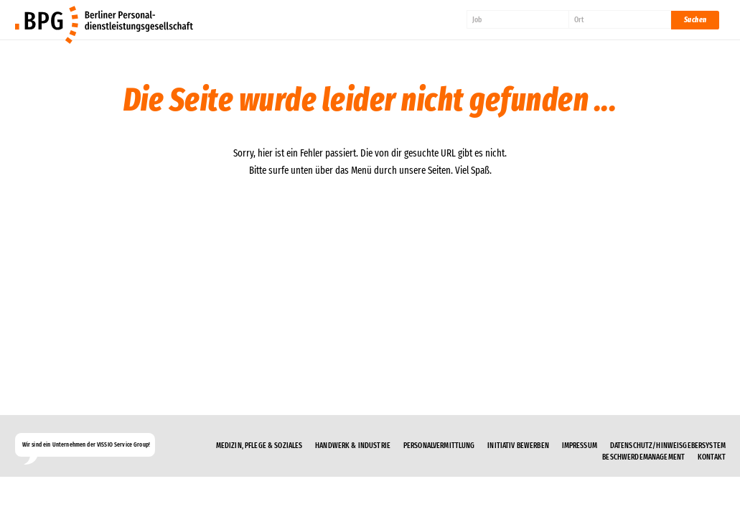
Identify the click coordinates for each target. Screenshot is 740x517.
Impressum (579, 445)
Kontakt (712, 457)
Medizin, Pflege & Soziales (259, 445)
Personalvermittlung (439, 445)
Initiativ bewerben (518, 445)
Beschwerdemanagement (643, 457)
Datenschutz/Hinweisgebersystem (668, 445)
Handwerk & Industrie (352, 445)
